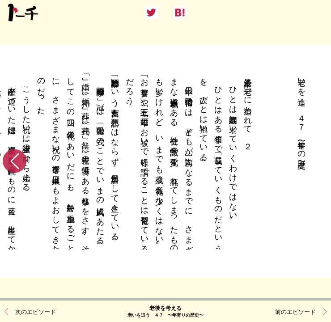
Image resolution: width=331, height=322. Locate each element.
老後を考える (165, 311)
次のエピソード (35, 311)
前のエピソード (295, 311)
